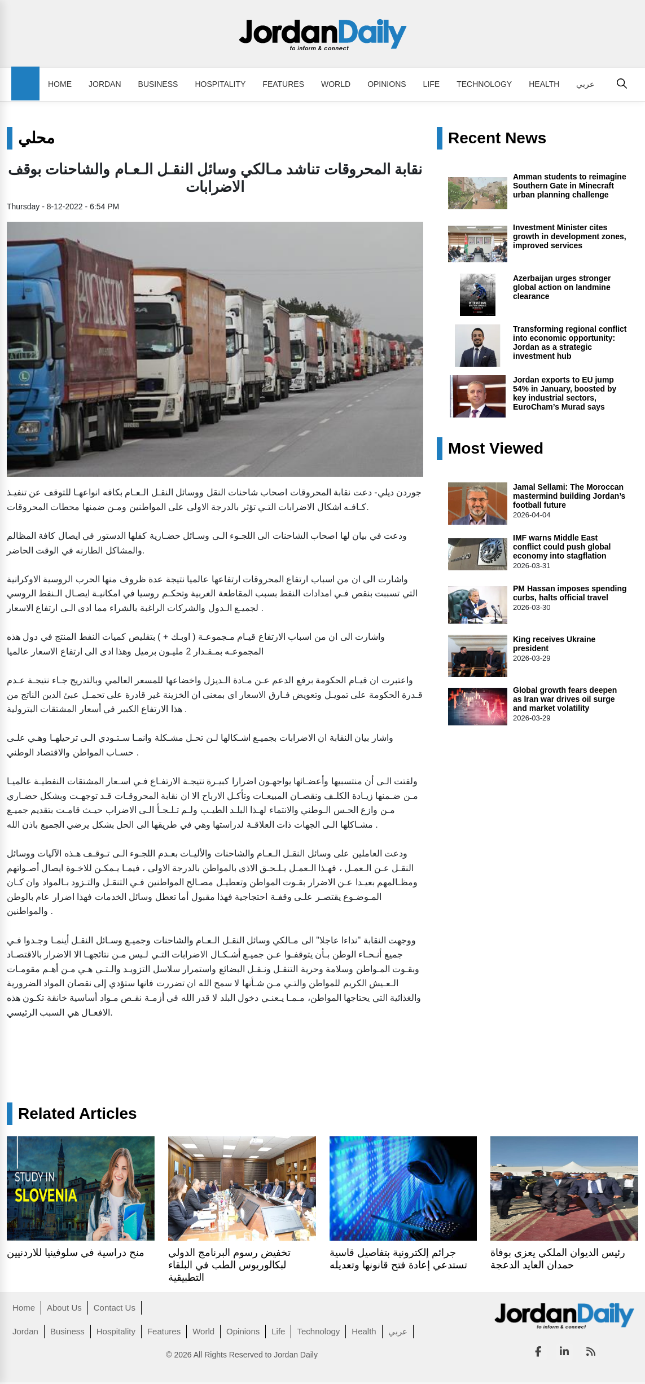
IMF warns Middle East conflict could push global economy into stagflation (562, 546)
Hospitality (220, 84)
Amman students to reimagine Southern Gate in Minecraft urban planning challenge (569, 185)
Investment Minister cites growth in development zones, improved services (569, 236)
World (335, 84)
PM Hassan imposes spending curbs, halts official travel (570, 593)
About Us (64, 1307)
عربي (585, 84)
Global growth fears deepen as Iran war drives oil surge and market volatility (565, 699)
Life (431, 84)
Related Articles (77, 1114)
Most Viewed (495, 448)
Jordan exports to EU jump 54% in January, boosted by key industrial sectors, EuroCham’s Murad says (564, 393)
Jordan (105, 84)
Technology (484, 84)
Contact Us (114, 1307)
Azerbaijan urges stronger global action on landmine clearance (562, 287)
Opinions (386, 84)
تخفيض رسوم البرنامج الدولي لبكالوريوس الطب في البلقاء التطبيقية (229, 1265)
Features (283, 84)
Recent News (497, 138)
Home (60, 84)
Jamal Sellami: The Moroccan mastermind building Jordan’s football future (569, 495)
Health (544, 84)
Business (158, 84)
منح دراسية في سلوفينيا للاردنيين (75, 1252)
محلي (36, 138)
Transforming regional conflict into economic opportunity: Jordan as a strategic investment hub (569, 342)
